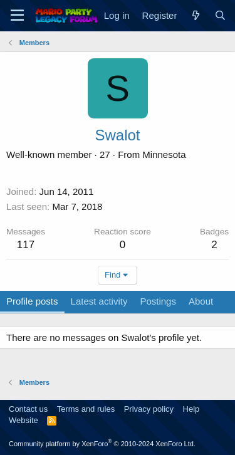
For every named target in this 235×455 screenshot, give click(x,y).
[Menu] (17, 15)
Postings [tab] (158, 301)
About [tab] (201, 301)
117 (25, 245)
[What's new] (195, 15)
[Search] (220, 15)
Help (191, 409)
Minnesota (163, 154)
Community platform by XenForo (102, 443)
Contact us (28, 409)
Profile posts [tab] (32, 301)
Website (23, 420)
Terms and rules (86, 409)
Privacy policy (149, 409)
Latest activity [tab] (99, 301)
